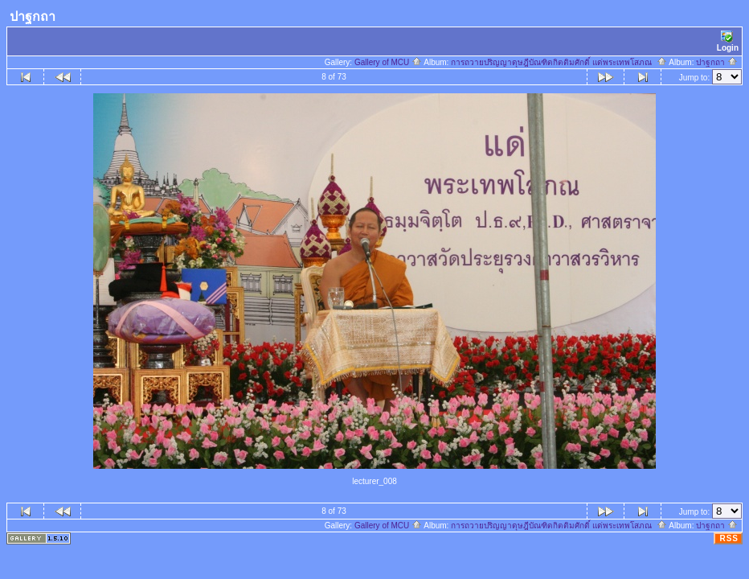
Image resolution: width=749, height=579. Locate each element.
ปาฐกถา (717, 62)
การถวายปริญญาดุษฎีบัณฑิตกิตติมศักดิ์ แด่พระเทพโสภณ (558, 62)
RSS (729, 538)
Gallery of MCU (388, 62)
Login (728, 41)
